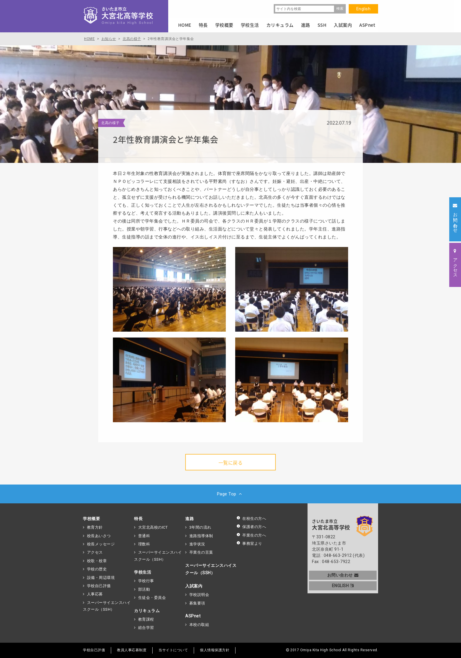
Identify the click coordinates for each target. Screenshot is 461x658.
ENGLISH (343, 585)
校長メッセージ (101, 544)
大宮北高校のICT (153, 527)
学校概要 (91, 518)
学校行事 (146, 581)
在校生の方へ (251, 518)
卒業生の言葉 (201, 552)
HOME (184, 25)
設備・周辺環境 (101, 577)
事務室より (249, 543)
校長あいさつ (99, 536)
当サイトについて (173, 650)
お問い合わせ (343, 575)
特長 (138, 518)
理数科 (144, 544)
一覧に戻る (230, 462)
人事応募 (95, 594)
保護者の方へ (251, 527)
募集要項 (197, 603)
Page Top (230, 494)
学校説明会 (199, 594)
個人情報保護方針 (214, 650)
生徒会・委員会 (152, 597)
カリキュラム (147, 610)
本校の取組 (199, 624)
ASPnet (193, 616)
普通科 (144, 536)
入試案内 (193, 586)
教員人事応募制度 (131, 650)
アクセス (95, 552)
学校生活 (142, 572)
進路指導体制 (201, 536)
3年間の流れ (200, 527)
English (363, 8)
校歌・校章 (97, 561)
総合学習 (146, 627)
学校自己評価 (99, 586)
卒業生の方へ (251, 535)
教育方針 (95, 527)
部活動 (144, 589)
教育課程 (146, 619)
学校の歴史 (97, 569)
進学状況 (197, 544)
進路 (189, 518)
